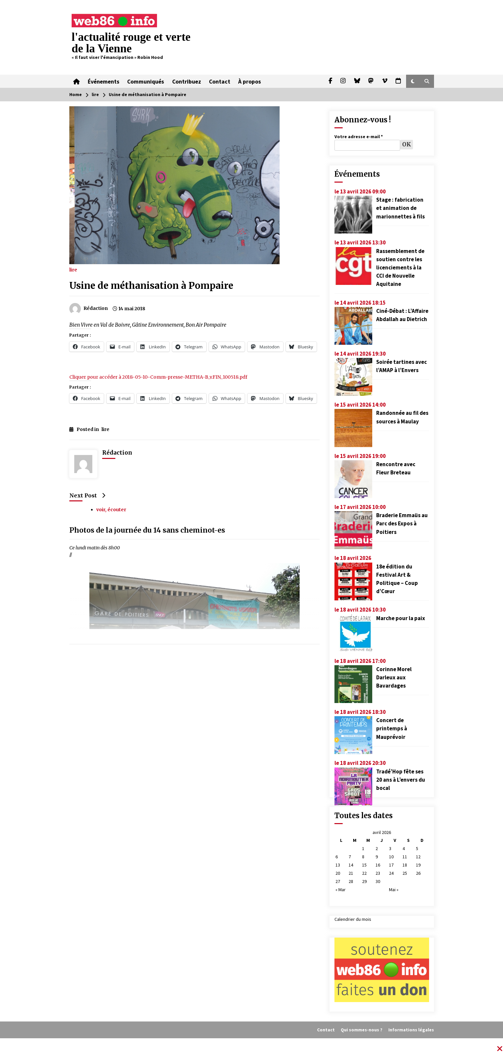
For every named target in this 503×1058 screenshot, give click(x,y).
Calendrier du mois (352, 919)
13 (337, 865)
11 (404, 857)
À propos (249, 81)
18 (404, 865)
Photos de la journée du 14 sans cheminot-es (147, 530)
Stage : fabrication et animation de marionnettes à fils (400, 208)
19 (418, 865)
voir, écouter (111, 510)
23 (378, 873)
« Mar (340, 890)
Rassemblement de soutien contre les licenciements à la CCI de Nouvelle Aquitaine (400, 267)
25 (404, 873)
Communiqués (145, 81)
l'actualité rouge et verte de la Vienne (131, 43)
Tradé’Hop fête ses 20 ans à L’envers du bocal (400, 780)
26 (418, 873)
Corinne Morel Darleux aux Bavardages (394, 677)
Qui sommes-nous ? (361, 1030)
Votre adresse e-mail (358, 136)
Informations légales (411, 1030)
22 (364, 873)
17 (391, 865)
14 (351, 865)
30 (378, 881)
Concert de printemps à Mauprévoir (391, 728)
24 (391, 873)
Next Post (87, 495)
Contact (219, 81)
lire (73, 269)
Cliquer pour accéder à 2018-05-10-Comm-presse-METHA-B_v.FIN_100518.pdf (158, 377)
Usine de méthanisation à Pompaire (151, 285)
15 (364, 865)
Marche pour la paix (400, 618)
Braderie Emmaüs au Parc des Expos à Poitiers (402, 523)
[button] (413, 81)
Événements (103, 81)
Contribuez (186, 81)
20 (337, 873)
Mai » (394, 890)
